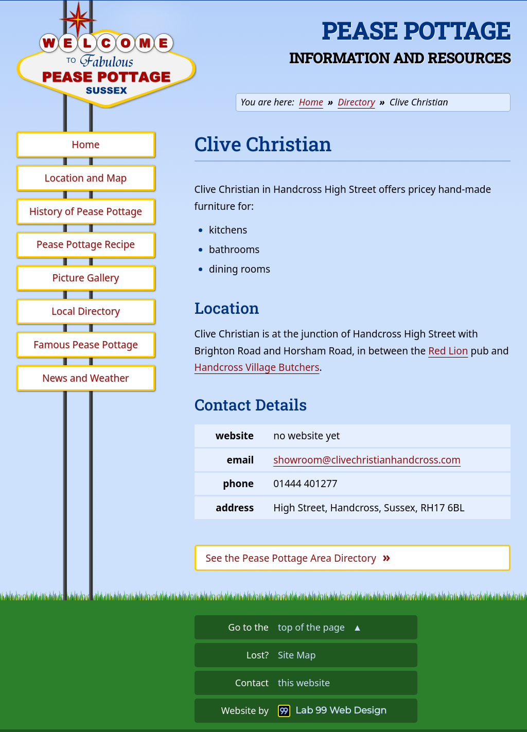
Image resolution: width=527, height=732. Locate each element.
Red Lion (448, 351)
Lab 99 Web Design (341, 710)
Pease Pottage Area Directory (298, 556)
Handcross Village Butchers (257, 367)
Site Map (296, 655)
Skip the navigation (213, 16)
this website (304, 682)
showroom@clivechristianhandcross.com (367, 460)
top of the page (320, 627)
